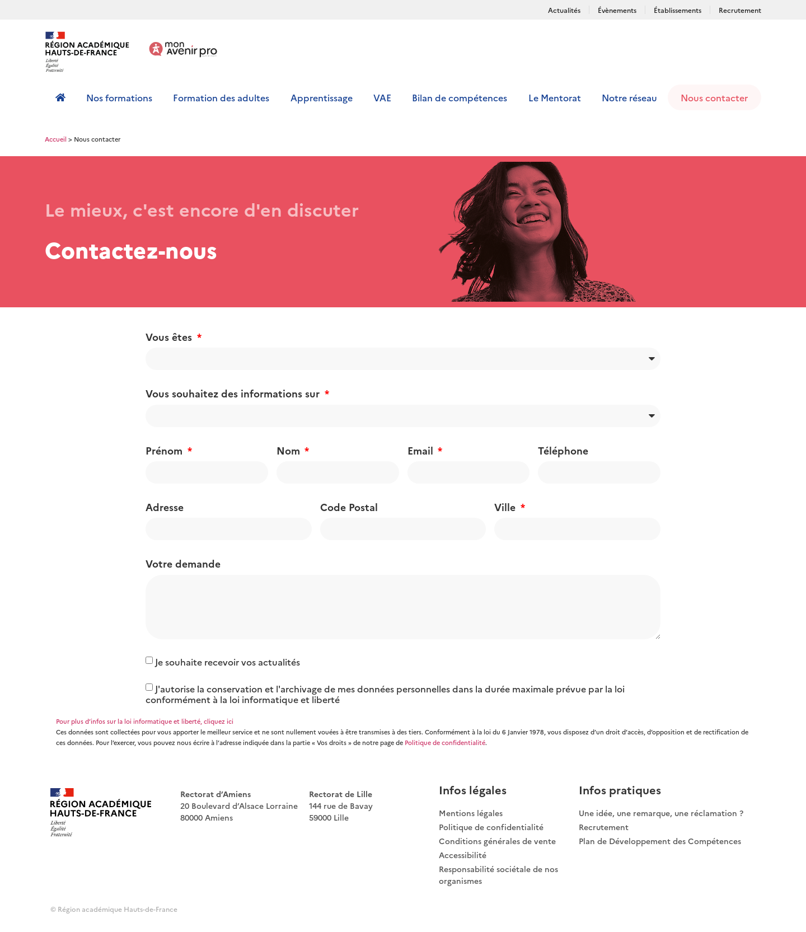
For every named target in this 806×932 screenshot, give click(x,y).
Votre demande (183, 563)
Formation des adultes (221, 97)
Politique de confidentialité (445, 742)
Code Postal (349, 507)
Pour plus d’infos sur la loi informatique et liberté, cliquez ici (144, 721)
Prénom (165, 450)
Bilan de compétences (459, 97)
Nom (290, 450)
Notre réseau (629, 97)
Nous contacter (714, 97)
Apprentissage (321, 97)
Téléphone (563, 450)
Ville (506, 507)
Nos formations (119, 97)
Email (421, 450)
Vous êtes (170, 337)
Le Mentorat (554, 97)
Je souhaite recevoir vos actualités (227, 661)
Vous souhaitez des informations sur (234, 393)
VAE (382, 97)
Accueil (56, 138)
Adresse (165, 507)
